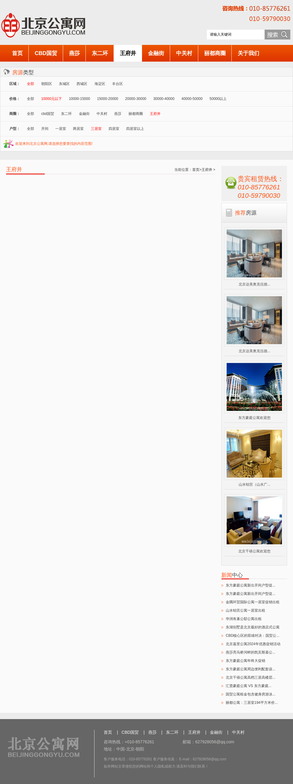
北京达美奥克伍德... (254, 284)
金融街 (156, 53)
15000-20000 (107, 99)
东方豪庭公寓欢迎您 (254, 418)
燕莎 (74, 53)
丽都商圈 (215, 53)
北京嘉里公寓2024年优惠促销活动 (253, 644)
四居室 (114, 129)
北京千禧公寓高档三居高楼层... (250, 677)
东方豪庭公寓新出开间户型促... (250, 585)
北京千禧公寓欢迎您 (254, 551)
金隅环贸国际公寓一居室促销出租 (253, 602)
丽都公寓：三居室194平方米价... (252, 703)
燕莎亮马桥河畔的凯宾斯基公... (250, 652)
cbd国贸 (47, 114)
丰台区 (117, 84)
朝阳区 (46, 84)
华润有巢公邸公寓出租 (244, 619)
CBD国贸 (46, 53)
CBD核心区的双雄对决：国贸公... (252, 635)
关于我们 (248, 53)
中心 (232, 575)
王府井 (128, 53)
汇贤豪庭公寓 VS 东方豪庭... (248, 686)
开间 (44, 129)
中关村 (184, 53)
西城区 (82, 84)
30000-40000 (164, 99)
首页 (17, 53)
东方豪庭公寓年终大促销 (245, 661)
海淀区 (99, 84)
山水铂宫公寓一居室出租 (245, 610)
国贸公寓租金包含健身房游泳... (250, 694)
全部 (30, 99)
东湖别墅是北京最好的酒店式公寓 (253, 627)
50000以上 (218, 99)
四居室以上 (135, 129)
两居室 (78, 129)
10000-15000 (79, 99)
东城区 (64, 84)
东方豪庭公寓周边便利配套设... (250, 669)
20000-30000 (135, 99)
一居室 (60, 129)
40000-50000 (192, 99)
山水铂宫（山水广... (254, 484)
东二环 (100, 53)
